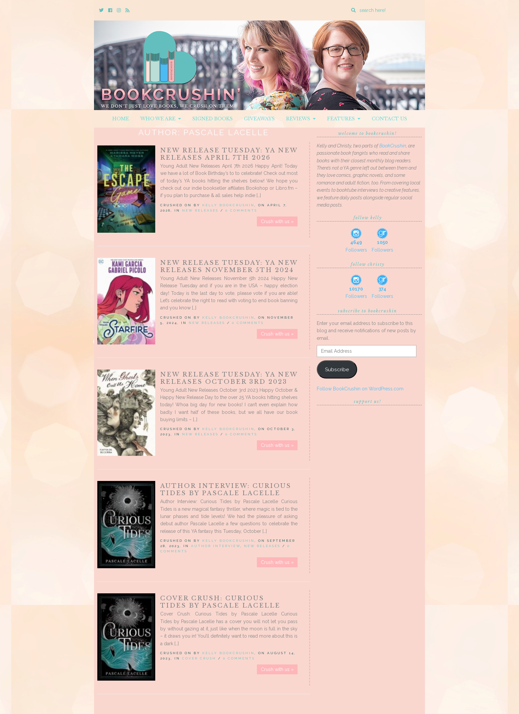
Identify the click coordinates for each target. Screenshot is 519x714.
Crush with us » (277, 221)
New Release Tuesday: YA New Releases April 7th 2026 (229, 154)
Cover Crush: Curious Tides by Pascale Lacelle (220, 602)
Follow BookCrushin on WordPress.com (360, 388)
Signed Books (212, 119)
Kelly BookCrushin (228, 205)
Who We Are (160, 119)
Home (120, 119)
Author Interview (215, 546)
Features (343, 119)
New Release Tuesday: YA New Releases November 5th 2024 (229, 266)
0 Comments (241, 210)
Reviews (301, 119)
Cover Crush (199, 658)
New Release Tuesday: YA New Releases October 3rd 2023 (229, 378)
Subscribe (337, 369)
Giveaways (259, 119)
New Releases (200, 210)
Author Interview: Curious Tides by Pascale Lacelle (225, 489)
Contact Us (389, 119)
